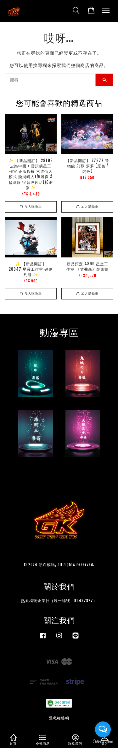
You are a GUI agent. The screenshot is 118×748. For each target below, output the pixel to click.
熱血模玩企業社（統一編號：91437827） (59, 600)
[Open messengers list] (103, 729)
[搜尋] (50, 80)
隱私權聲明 (59, 718)
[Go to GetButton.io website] (103, 741)
